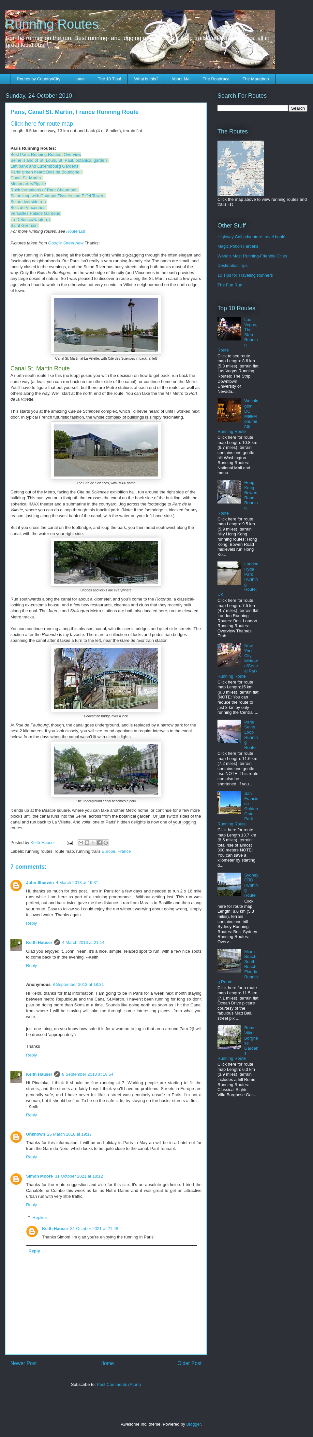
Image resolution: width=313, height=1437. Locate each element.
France (124, 851)
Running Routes (52, 24)
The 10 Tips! (109, 78)
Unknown (35, 1134)
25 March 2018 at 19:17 (69, 1134)
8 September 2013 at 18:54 (87, 1074)
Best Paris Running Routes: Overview (45, 154)
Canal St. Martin (25, 177)
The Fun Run (229, 285)
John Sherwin (40, 882)
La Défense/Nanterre (30, 219)
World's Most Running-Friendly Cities (252, 256)
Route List (75, 231)
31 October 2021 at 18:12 (79, 1176)
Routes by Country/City (39, 78)
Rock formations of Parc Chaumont (43, 189)
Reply (31, 923)
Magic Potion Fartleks (237, 246)
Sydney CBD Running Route (251, 885)
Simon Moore (39, 1176)
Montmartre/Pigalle (28, 183)
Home (79, 78)
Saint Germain (23, 225)
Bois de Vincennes (27, 207)
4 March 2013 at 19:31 (77, 882)
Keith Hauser (39, 942)
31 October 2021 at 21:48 (94, 1228)
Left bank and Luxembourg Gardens (44, 166)
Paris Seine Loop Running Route (251, 735)
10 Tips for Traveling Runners (245, 275)
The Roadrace (215, 78)
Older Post (189, 1363)
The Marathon (256, 78)
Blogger (193, 1424)
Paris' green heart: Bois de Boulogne (44, 172)
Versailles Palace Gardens (35, 213)
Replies (40, 1217)
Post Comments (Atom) (119, 1384)
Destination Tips (232, 265)
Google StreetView (65, 243)
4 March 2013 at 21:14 (83, 942)
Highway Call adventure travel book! (251, 236)
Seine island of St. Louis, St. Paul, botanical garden (58, 160)
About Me (180, 78)
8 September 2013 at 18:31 (78, 984)
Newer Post (23, 1363)
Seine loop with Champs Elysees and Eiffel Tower (56, 195)
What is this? (146, 78)
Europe (108, 851)
